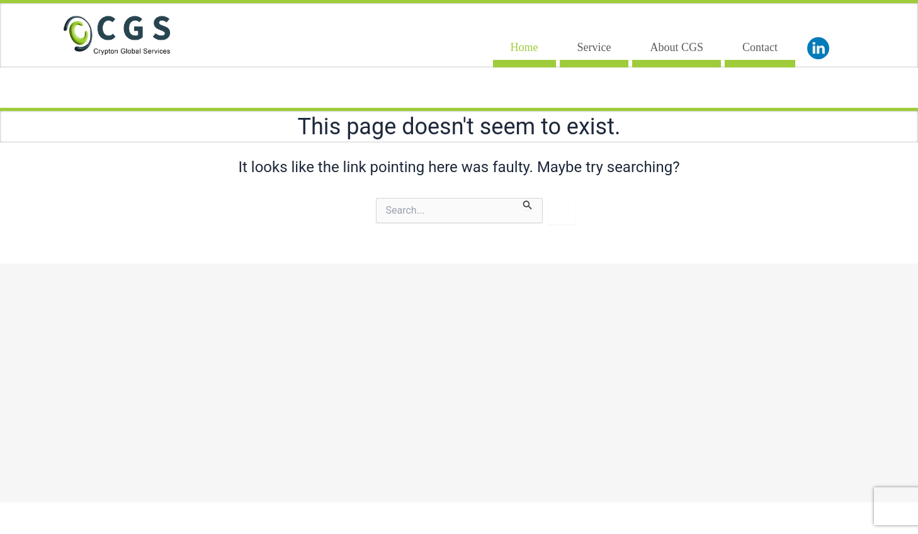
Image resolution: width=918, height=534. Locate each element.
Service (594, 47)
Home (524, 47)
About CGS (676, 47)
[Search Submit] (528, 204)
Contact (760, 47)
